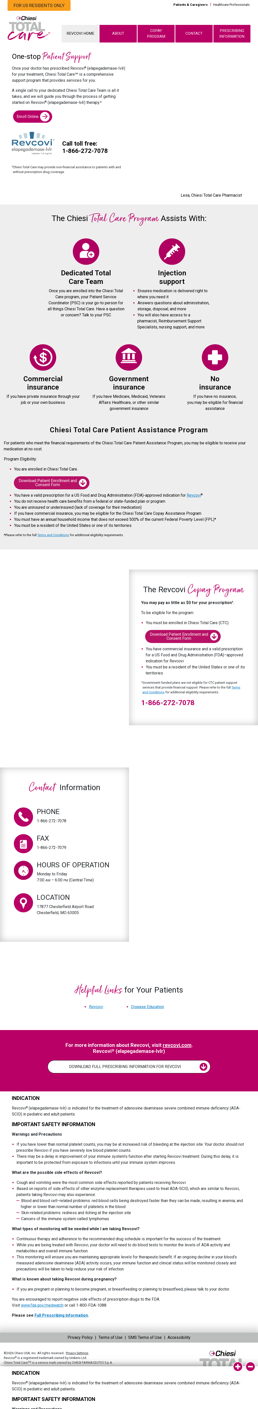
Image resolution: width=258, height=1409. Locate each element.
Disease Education (147, 1006)
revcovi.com (177, 1045)
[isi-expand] (238, 1367)
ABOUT (118, 33)
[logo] (29, 28)
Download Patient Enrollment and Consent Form (48, 482)
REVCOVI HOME (80, 33)
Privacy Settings (77, 1353)
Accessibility (179, 1337)
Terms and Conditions (53, 535)
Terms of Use (110, 1337)
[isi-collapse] (250, 1367)
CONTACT (194, 33)
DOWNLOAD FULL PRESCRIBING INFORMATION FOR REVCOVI (125, 1066)
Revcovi (194, 495)
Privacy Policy (80, 1337)
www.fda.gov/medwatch (42, 1305)
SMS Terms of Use (145, 1337)
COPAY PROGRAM (156, 33)
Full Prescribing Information (61, 1315)
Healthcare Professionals (231, 5)
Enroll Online (28, 116)
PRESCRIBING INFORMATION (231, 33)
